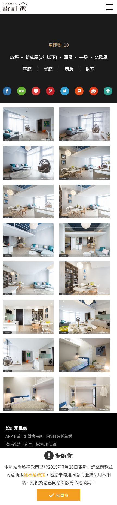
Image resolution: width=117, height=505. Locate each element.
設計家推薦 (16, 428)
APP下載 (12, 436)
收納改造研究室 (18, 444)
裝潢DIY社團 (45, 444)
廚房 (69, 68)
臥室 (90, 68)
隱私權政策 (34, 474)
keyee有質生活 (59, 436)
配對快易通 (33, 436)
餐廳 (48, 68)
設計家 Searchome (15, 8)
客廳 (27, 68)
